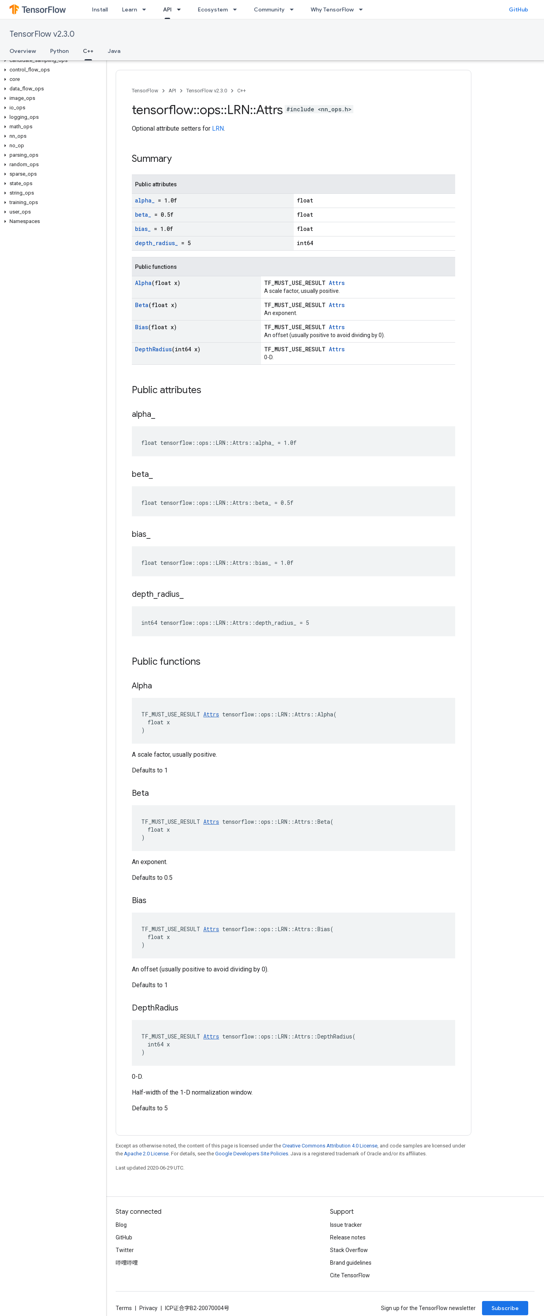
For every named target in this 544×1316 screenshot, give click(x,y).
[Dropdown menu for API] (181, 9)
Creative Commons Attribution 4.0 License (329, 1146)
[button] (51, 60)
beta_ (143, 214)
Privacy (148, 1308)
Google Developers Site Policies (251, 1154)
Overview (22, 50)
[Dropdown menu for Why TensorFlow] (363, 9)
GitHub (518, 9)
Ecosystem (213, 9)
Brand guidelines (350, 1263)
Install (100, 9)
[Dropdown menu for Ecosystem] (237, 9)
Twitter (125, 1250)
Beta (141, 305)
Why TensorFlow (332, 9)
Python (59, 50)
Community (269, 9)
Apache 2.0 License (146, 1154)
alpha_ (145, 200)
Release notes (348, 1237)
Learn (129, 9)
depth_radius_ (156, 243)
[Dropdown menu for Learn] (146, 9)
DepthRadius (153, 349)
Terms (124, 1308)
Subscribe (505, 1308)
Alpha (143, 283)
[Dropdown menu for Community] (294, 9)
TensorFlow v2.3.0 (42, 34)
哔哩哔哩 (127, 1263)
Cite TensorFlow (350, 1275)
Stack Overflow (349, 1250)
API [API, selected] (167, 9)
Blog (121, 1225)
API (172, 91)
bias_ (143, 228)
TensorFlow (145, 91)
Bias (141, 327)
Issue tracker (346, 1225)
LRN (218, 128)
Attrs (337, 283)
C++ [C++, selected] (88, 50)
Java (114, 50)
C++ (241, 91)
